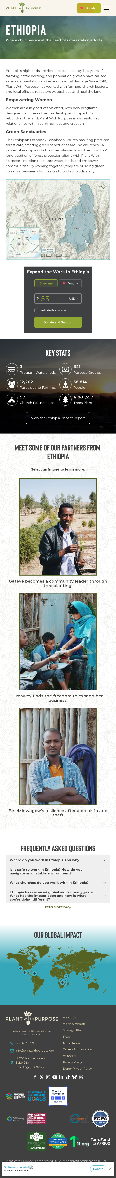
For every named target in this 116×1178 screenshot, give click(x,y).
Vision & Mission (74, 1024)
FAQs (66, 1036)
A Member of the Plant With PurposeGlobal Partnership (32, 1033)
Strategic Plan (72, 1030)
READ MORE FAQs (58, 907)
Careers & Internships (77, 1049)
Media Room (72, 1043)
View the (58, 418)
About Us (69, 1017)
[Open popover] (83, 974)
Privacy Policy (72, 1062)
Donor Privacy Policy (77, 1068)
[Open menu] (106, 8)
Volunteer (69, 1056)
